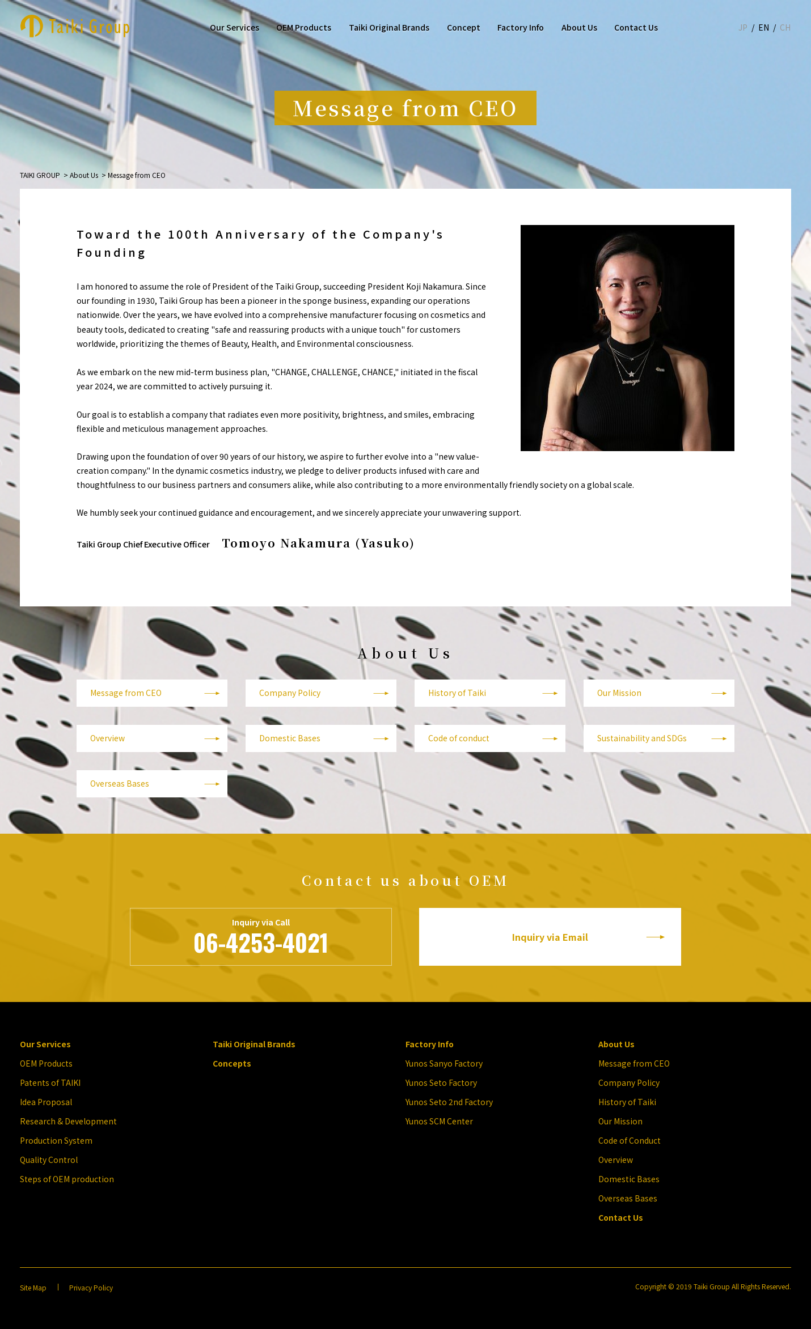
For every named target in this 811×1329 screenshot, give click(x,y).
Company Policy (289, 692)
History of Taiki (457, 692)
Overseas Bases (119, 783)
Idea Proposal (46, 1101)
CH (785, 27)
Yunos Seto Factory (441, 1082)
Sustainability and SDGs (642, 738)
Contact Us (636, 27)
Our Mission (619, 692)
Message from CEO (126, 692)
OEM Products (303, 27)
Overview (107, 738)
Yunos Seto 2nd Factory (449, 1101)
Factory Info (520, 27)
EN (763, 27)
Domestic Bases (289, 738)
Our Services (234, 27)
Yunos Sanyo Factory (444, 1063)
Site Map (33, 1287)
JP (742, 27)
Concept (463, 27)
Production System (56, 1140)
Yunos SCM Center (439, 1121)
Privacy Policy (91, 1287)
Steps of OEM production (67, 1178)
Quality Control (49, 1159)
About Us (579, 27)
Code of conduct (458, 738)
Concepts (232, 1063)
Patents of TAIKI (50, 1082)
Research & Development (68, 1121)
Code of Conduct (629, 1140)
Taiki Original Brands (389, 27)
